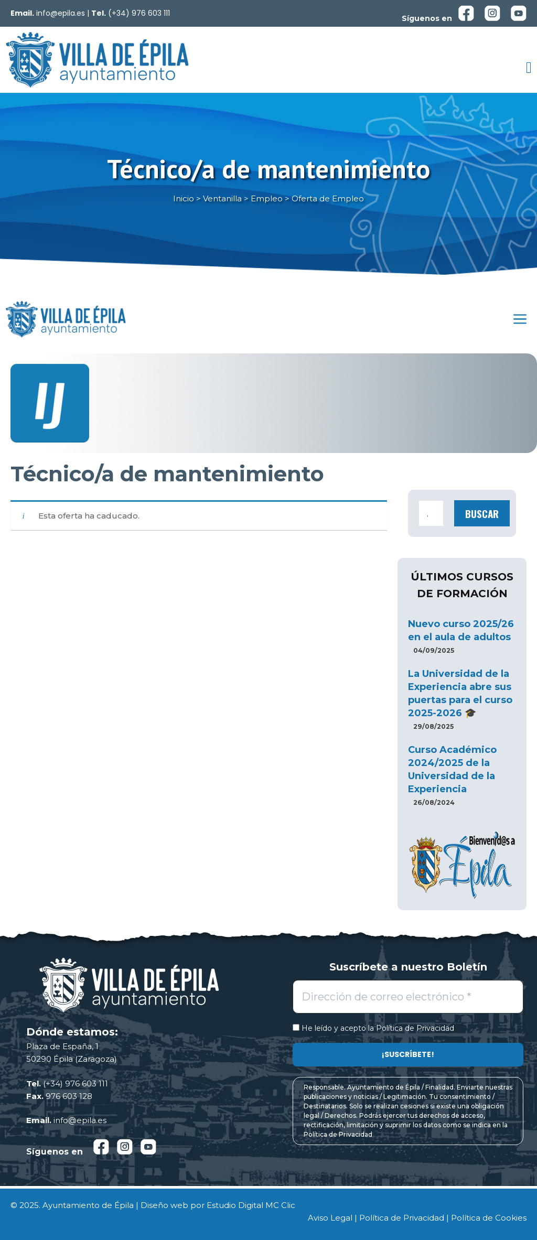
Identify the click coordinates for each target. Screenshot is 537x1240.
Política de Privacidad (415, 1028)
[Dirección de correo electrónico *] (408, 996)
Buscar (482, 513)
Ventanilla (222, 198)
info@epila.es (60, 13)
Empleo (267, 198)
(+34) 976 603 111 (139, 13)
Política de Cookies (489, 1218)
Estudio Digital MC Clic (251, 1205)
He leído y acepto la (373, 1028)
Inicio (183, 198)
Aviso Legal (330, 1218)
